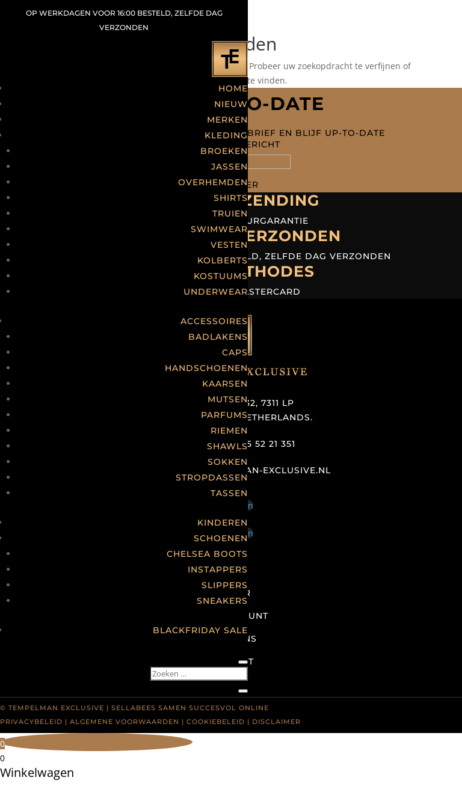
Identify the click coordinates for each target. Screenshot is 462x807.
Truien (230, 213)
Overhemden (213, 182)
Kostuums (221, 276)
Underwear (215, 291)
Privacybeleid (31, 721)
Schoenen (221, 538)
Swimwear (219, 229)
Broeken (224, 151)
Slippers (225, 585)
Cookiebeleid (215, 721)
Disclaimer (276, 721)
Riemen (229, 430)
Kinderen (222, 522)
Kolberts (222, 260)
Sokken (228, 461)
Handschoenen (206, 368)
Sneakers (222, 600)
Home (233, 88)
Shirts (231, 197)
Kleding (226, 135)
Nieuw (231, 104)
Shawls (227, 446)
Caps (235, 352)
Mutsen (228, 399)
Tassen (229, 493)
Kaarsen (225, 383)
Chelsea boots (207, 553)
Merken (227, 119)
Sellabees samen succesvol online (190, 708)
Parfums (224, 415)
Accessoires (214, 321)
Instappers (218, 569)
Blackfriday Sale (200, 630)
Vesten (229, 244)
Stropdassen (212, 477)
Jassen (229, 166)
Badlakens (218, 336)
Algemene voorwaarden (124, 721)
